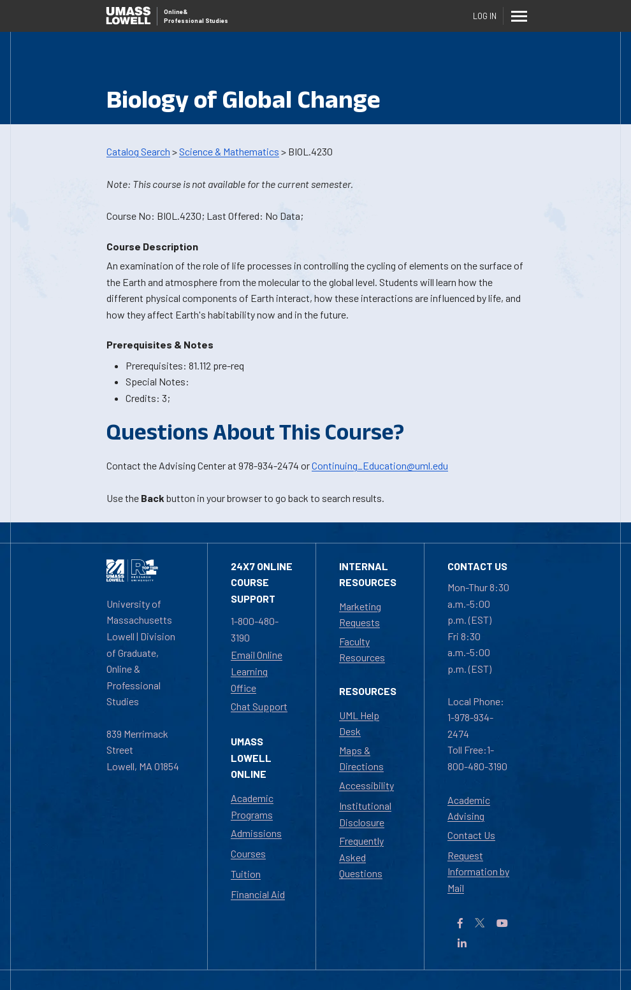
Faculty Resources (362, 649)
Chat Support (259, 706)
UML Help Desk (359, 723)
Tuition (246, 874)
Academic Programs (252, 806)
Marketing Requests (360, 614)
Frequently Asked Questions (361, 857)
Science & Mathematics (229, 151)
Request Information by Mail (478, 871)
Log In (485, 16)
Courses (248, 853)
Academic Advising (468, 808)
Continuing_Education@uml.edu (380, 465)
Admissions (256, 833)
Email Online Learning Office (256, 671)
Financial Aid (258, 894)
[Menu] (519, 16)
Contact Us (471, 835)
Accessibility (366, 785)
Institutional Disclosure (365, 814)
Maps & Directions (361, 758)
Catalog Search (138, 151)
